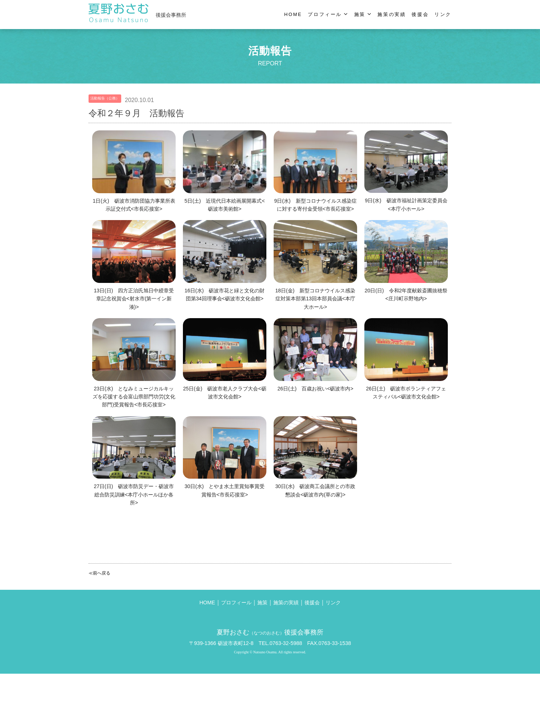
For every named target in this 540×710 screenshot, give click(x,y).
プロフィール (236, 606)
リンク (333, 606)
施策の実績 (286, 606)
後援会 (312, 606)
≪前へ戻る (99, 573)
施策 (262, 606)
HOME (207, 606)
